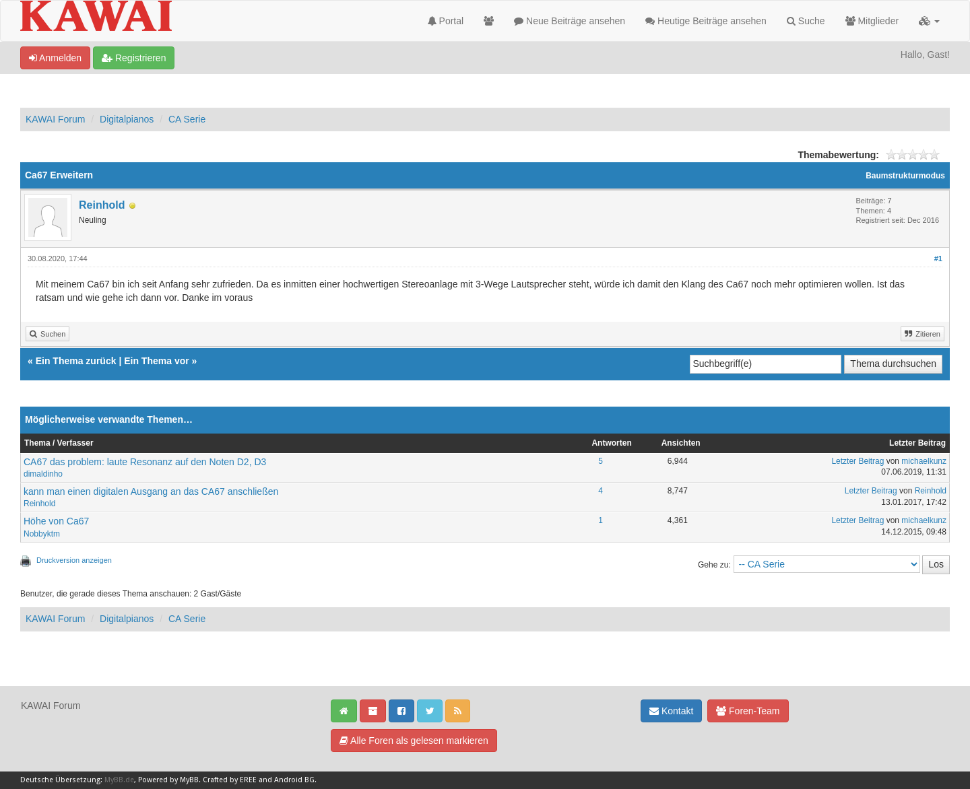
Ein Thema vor (156, 360)
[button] (929, 21)
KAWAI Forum (55, 119)
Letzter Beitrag (857, 461)
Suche (806, 20)
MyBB (189, 780)
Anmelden (55, 58)
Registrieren (134, 58)
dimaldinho (43, 474)
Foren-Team (747, 711)
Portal (445, 20)
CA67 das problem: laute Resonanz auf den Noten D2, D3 (145, 461)
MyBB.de (119, 780)
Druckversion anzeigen (74, 560)
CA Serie (186, 119)
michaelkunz (923, 461)
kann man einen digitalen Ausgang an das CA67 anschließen (151, 491)
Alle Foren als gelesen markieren (414, 740)
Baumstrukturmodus (905, 175)
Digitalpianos (127, 119)
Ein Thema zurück (76, 360)
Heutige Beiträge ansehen (706, 20)
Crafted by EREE (230, 780)
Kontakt (671, 711)
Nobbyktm (42, 534)
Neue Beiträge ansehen (569, 20)
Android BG (294, 780)
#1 (938, 258)
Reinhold (102, 205)
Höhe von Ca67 (56, 521)
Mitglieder (872, 20)
